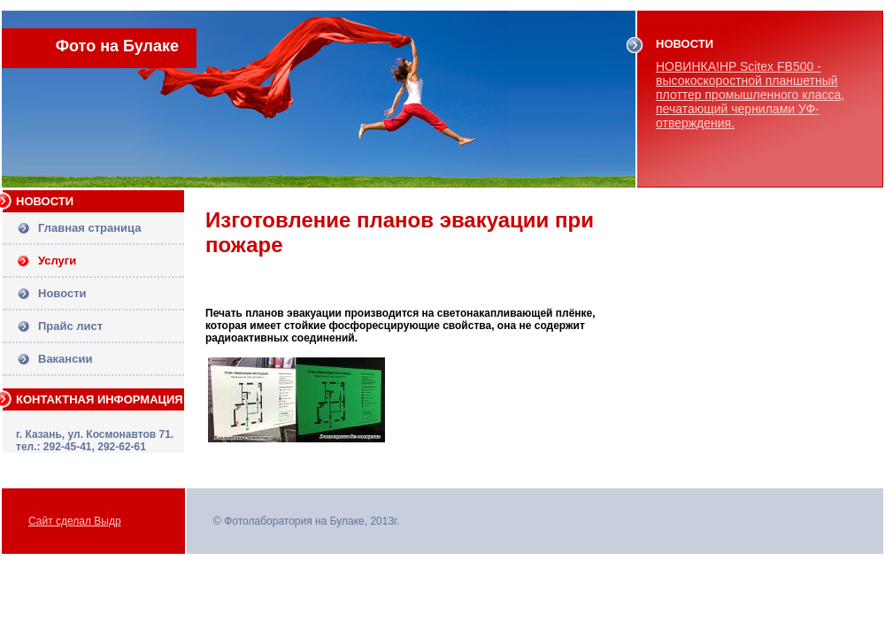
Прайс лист (70, 326)
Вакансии (65, 358)
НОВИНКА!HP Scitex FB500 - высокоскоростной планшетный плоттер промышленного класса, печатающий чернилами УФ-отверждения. (750, 94)
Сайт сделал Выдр (74, 521)
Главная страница (89, 227)
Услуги (57, 260)
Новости (62, 293)
